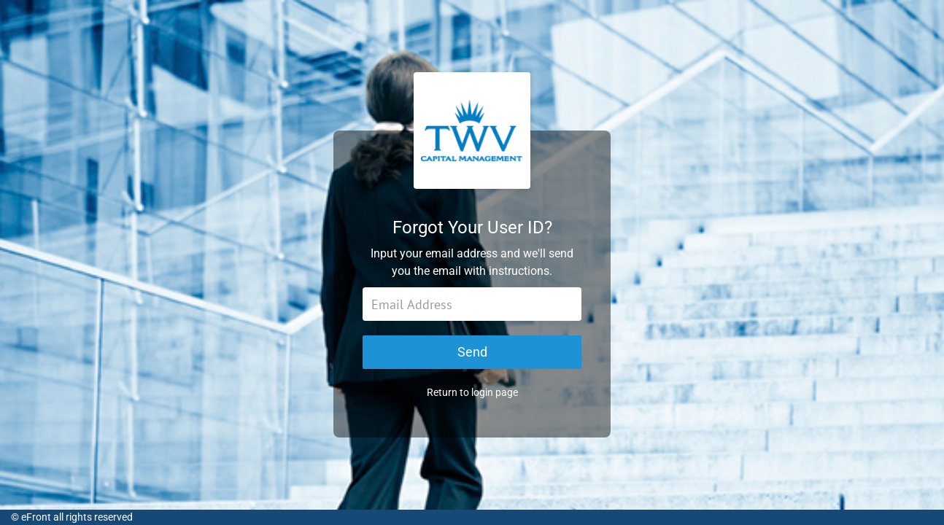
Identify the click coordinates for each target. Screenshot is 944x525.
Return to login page (472, 392)
